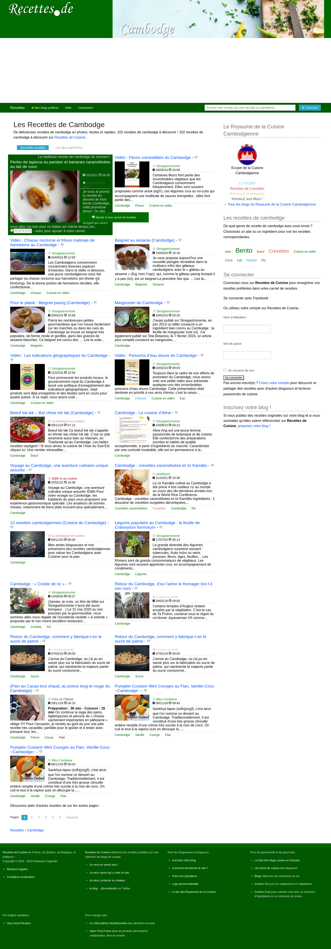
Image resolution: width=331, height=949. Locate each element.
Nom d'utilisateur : (235, 317)
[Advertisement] (165, 70)
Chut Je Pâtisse (63, 699)
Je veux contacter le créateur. (107, 880)
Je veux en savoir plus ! (103, 864)
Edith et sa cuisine (64, 478)
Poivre (35, 737)
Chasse (36, 293)
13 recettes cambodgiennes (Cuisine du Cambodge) (58, 522)
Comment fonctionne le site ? (190, 868)
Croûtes (36, 626)
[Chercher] (310, 108)
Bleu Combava (166, 699)
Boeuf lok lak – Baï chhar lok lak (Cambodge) (52, 412)
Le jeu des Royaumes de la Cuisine (194, 891)
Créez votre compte (274, 383)
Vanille (139, 735)
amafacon (163, 474)
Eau (182, 398)
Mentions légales (17, 869)
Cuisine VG (262, 883)
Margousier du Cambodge (139, 302)
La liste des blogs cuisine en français (277, 860)
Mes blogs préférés (44, 107)
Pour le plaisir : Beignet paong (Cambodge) (50, 302)
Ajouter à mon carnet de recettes (114, 217)
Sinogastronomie (168, 166)
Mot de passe (232, 343)
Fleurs (139, 205)
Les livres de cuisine (267, 868)
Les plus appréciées (69, 147)
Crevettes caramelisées (131, 508)
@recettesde (109, 888)
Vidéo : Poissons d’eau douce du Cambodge (156, 355)
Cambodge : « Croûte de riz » (37, 584)
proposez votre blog (253, 426)
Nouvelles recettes (32, 147)
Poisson (140, 398)
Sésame (158, 284)
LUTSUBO (247, 183)
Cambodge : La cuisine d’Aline (143, 412)
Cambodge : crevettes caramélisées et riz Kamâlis (161, 465)
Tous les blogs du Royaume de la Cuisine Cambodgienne (272, 204)
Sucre (35, 676)
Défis (68, 107)
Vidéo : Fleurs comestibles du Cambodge (153, 157)
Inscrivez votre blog (184, 860)
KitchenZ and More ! (247, 199)
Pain (62, 737)
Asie (228, 251)
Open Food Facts (100, 931)
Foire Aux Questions (184, 876)
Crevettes (159, 508)
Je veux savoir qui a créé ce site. (109, 872)
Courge (155, 735)
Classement (85, 107)
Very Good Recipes (19, 923)
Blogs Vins (261, 876)
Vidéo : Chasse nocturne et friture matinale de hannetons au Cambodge (52, 242)
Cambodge (122, 205)
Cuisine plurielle (167, 597)
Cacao (49, 737)
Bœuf (34, 455)
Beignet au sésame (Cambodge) (144, 240)
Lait (239, 260)
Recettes (17, 108)
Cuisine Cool (262, 891)
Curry (229, 260)
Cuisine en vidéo (160, 205)
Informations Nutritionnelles (110, 923)
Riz (194, 508)
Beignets (141, 284)
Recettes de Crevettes (247, 188)
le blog (93, 888)
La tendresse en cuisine (68, 421)
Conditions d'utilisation (20, 877)
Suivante (72, 817)
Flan (168, 735)
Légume (141, 574)
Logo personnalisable (185, 883)
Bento (244, 250)
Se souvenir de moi (241, 370)
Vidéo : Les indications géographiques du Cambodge (59, 355)
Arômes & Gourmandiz (247, 194)
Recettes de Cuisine (69, 137)
